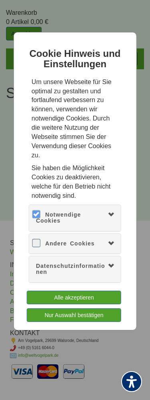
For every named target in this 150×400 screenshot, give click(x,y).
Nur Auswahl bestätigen (73, 315)
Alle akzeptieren (74, 297)
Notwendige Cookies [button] (58, 217)
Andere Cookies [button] (70, 243)
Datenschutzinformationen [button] (70, 269)
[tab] (75, 218)
